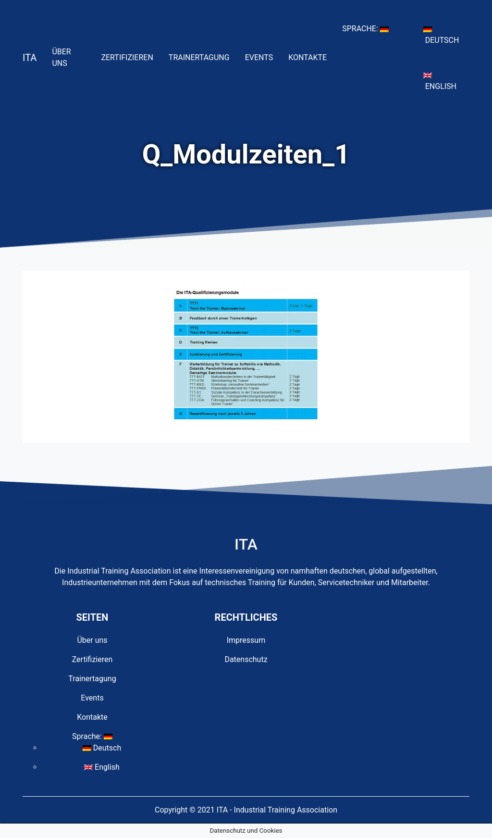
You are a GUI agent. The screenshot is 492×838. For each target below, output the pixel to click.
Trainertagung (203, 56)
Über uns (72, 57)
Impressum (246, 640)
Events (263, 56)
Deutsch (446, 35)
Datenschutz (245, 659)
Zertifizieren (130, 56)
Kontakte (311, 56)
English (446, 82)
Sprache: (369, 28)
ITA (30, 57)
